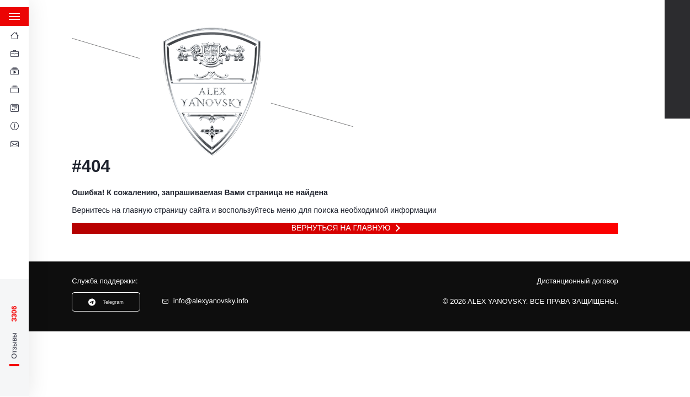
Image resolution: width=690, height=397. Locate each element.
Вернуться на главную (341, 227)
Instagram (677, 96)
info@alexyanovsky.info (205, 301)
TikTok (677, 72)
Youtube (677, 21)
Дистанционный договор (577, 281)
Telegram (677, 46)
